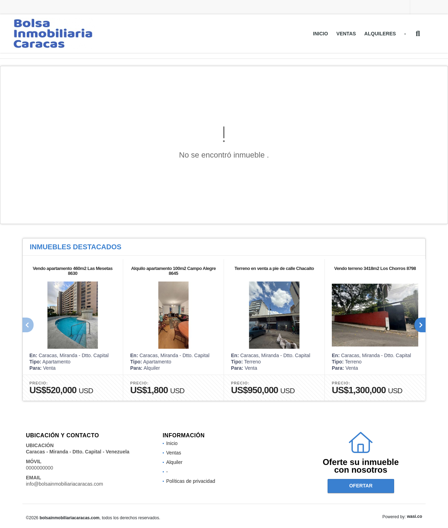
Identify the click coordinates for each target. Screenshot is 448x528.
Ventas (346, 33)
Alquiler (174, 462)
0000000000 (39, 468)
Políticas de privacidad (190, 481)
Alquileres (380, 33)
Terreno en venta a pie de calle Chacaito (274, 268)
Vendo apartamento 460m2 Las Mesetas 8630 (72, 271)
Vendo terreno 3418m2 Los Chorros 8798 (375, 268)
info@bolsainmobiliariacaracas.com (64, 484)
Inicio (320, 33)
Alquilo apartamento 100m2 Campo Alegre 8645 (173, 271)
